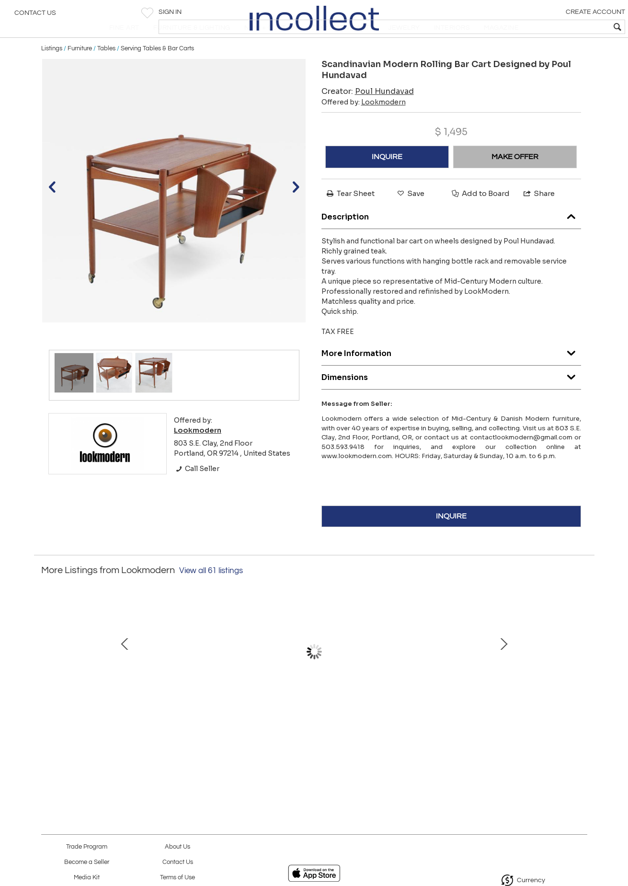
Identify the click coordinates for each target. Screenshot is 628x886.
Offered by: (363, 126)
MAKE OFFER (514, 181)
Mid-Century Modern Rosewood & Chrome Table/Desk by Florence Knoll (412, 725)
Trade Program (86, 847)
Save (410, 217)
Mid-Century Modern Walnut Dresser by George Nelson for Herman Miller (110, 725)
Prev (48, 681)
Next (580, 681)
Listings (51, 72)
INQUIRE (387, 181)
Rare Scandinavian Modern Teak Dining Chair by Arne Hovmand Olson (513, 725)
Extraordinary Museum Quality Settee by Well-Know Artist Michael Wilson (211, 725)
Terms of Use (177, 877)
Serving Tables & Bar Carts (157, 72)
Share (538, 217)
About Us (177, 847)
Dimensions (451, 400)
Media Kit (87, 877)
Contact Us (35, 16)
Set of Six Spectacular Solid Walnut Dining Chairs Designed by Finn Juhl (312, 725)
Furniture (80, 72)
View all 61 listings (211, 595)
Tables (106, 72)
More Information (451, 376)
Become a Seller (86, 862)
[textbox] (551, 27)
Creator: (367, 116)
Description (451, 239)
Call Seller (196, 493)
